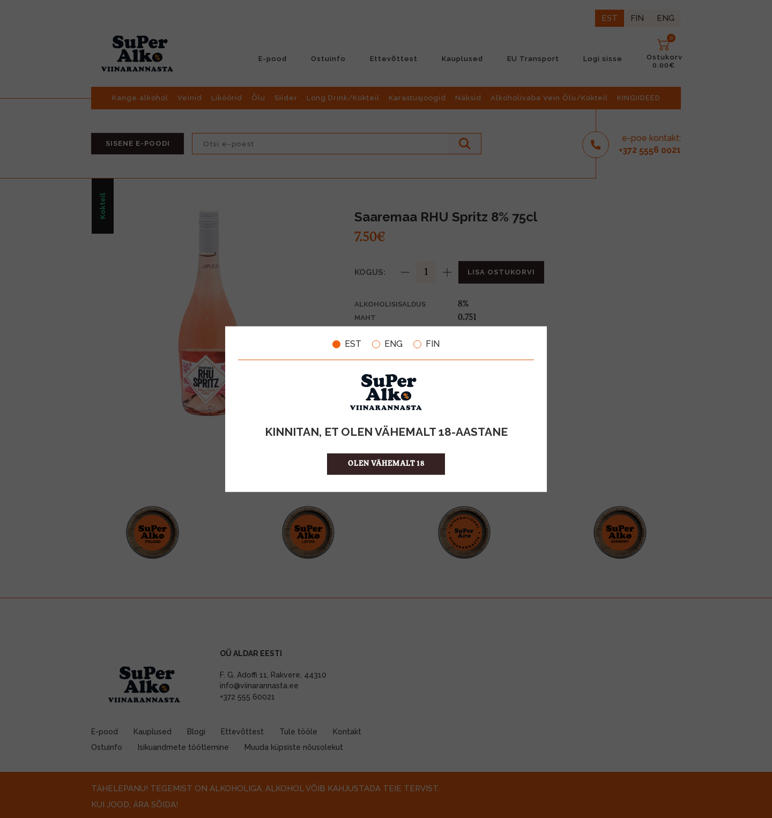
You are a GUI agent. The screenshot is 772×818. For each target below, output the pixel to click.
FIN (426, 344)
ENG (387, 344)
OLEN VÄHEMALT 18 (386, 463)
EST (346, 344)
